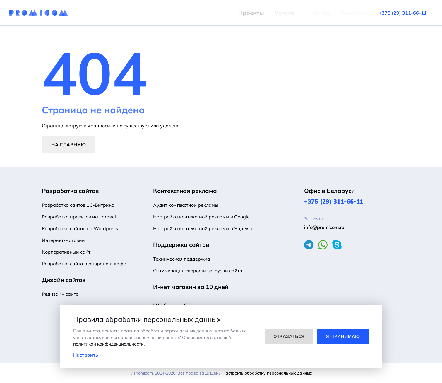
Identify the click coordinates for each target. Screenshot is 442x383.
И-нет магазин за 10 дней (190, 286)
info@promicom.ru (324, 227)
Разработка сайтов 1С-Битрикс (78, 205)
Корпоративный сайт (66, 252)
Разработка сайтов (70, 190)
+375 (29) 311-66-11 (333, 201)
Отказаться (289, 336)
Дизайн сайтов (64, 279)
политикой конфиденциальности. (109, 344)
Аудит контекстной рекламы (185, 205)
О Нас (304, 12)
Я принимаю (343, 336)
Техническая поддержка (181, 259)
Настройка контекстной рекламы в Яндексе (203, 228)
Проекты (234, 12)
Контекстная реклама (185, 190)
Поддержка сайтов (181, 244)
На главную (68, 145)
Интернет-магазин (63, 240)
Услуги (267, 12)
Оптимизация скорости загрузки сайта (197, 270)
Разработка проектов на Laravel (79, 217)
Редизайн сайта (60, 294)
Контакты (338, 12)
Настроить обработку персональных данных (267, 373)
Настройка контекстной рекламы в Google (201, 217)
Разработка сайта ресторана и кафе (84, 263)
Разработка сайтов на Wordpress (80, 228)
